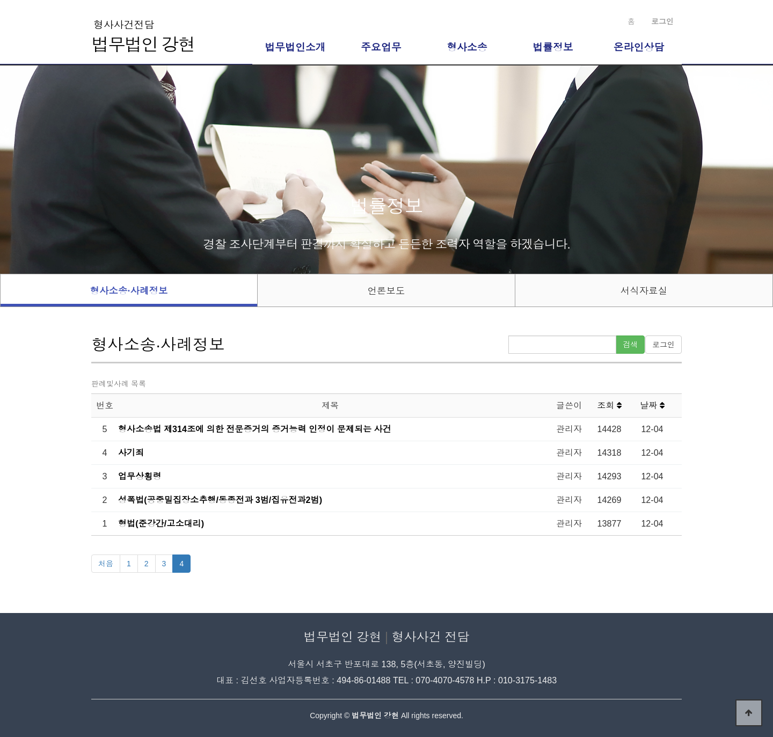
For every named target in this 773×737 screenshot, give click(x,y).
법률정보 (553, 47)
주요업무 (381, 47)
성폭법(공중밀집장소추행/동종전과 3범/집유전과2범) (220, 500)
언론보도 (386, 291)
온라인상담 (639, 47)
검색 (630, 344)
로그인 (663, 344)
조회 (609, 405)
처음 (105, 563)
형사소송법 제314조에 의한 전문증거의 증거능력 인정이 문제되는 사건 (254, 429)
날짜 (652, 405)
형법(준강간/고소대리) (161, 523)
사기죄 (131, 452)
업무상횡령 (139, 476)
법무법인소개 (295, 47)
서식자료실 (644, 291)
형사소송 (467, 47)
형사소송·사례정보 (129, 291)
